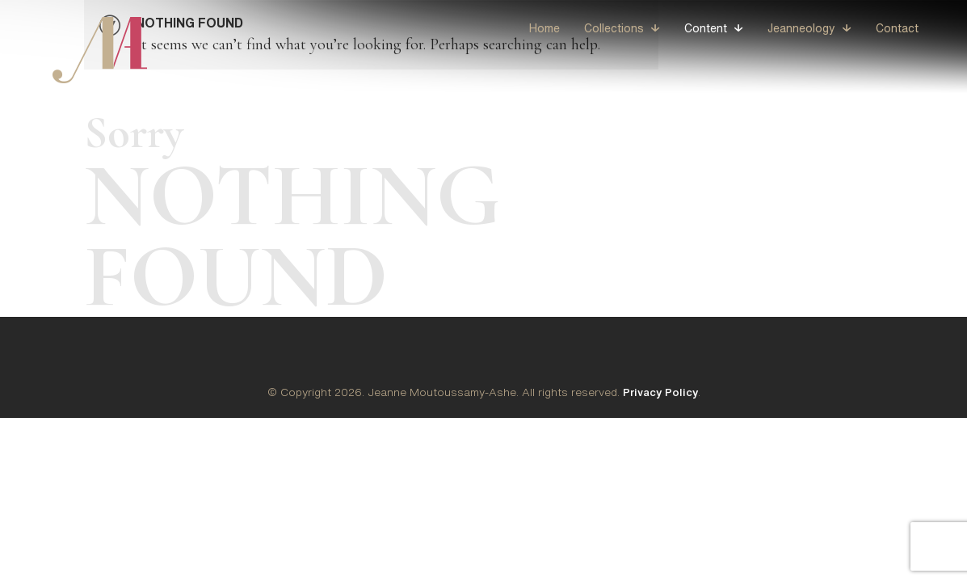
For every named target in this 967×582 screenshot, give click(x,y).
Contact (897, 28)
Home (544, 28)
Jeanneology (801, 28)
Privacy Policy (660, 392)
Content (705, 28)
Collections (614, 28)
